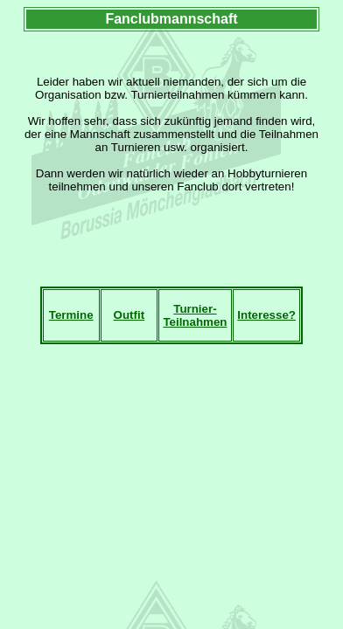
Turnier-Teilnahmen (195, 315)
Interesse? (266, 314)
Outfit (129, 314)
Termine (71, 314)
